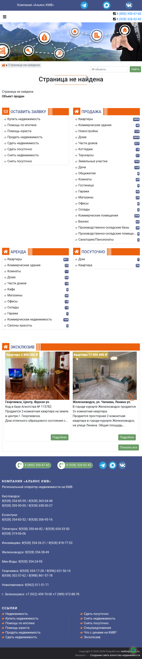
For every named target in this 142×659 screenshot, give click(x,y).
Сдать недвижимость (21, 637)
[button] (132, 397)
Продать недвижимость (23, 632)
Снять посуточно (96, 623)
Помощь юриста (17, 628)
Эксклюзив (92, 637)
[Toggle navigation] (4, 16)
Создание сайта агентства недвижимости (115, 655)
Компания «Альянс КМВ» (35, 5)
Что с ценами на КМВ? (100, 632)
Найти (135, 69)
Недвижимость (16, 614)
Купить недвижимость (21, 618)
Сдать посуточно (96, 614)
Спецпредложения (97, 628)
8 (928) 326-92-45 (129, 19)
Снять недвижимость (99, 618)
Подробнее (60, 437)
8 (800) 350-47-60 (129, 14)
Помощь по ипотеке (20, 623)
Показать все (128, 447)
